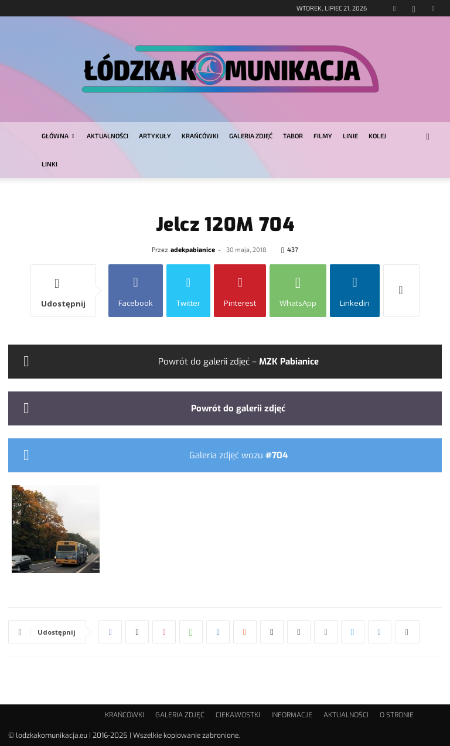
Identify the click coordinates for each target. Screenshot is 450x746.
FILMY (322, 135)
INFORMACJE (291, 715)
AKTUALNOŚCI (107, 135)
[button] (428, 136)
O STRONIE (397, 715)
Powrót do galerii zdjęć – (238, 361)
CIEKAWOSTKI (238, 715)
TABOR (293, 135)
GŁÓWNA (58, 135)
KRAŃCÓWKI (200, 135)
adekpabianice (193, 249)
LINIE (350, 135)
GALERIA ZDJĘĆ (250, 135)
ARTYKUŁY (155, 135)
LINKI (49, 164)
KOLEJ (377, 135)
